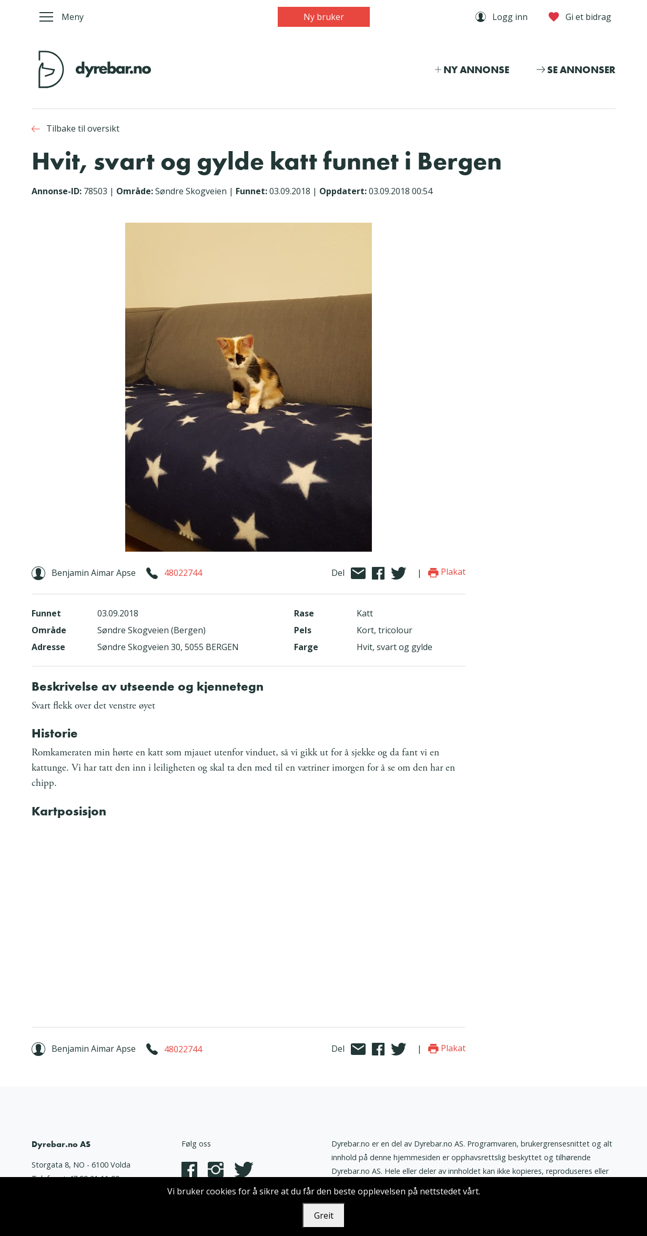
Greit (323, 1215)
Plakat (447, 571)
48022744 (183, 573)
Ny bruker (324, 17)
